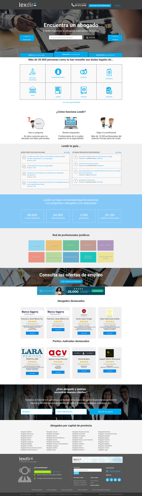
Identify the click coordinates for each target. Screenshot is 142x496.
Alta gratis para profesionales (100, 5)
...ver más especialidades (71, 102)
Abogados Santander (78, 434)
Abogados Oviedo (52, 448)
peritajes (58, 368)
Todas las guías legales (67, 490)
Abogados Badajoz (104, 444)
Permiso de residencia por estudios (110, 327)
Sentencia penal (32, 329)
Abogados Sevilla (26, 438)
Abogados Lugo (103, 450)
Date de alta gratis (105, 411)
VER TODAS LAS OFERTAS (71, 281)
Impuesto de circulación (84, 328)
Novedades (77, 467)
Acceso (117, 5)
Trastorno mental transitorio (32, 327)
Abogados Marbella (104, 432)
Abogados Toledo (103, 448)
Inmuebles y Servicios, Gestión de (110, 367)
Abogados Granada (26, 446)
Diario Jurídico (94, 485)
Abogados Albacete (78, 450)
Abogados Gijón (77, 446)
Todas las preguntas (52, 490)
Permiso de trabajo (109, 329)
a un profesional (71, 54)
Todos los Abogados (37, 490)
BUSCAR (90, 37)
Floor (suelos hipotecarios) (32, 366)
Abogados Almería (78, 448)
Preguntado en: (91, 158)
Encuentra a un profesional (80, 485)
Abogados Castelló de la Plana (107, 434)
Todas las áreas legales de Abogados (101, 490)
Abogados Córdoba (78, 444)
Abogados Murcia (52, 436)
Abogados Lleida (77, 438)
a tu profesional (105, 55)
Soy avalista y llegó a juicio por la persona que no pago (95, 156)
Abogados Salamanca (53, 442)
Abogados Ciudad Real (105, 446)
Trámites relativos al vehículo (84, 329)
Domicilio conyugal (83, 326)
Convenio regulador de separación (32, 326)
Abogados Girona (52, 440)
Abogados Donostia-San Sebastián (57, 444)
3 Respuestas (93, 175)
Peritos (115, 38)
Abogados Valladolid (53, 434)
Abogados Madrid (26, 432)
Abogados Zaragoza (27, 442)
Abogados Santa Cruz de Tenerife (82, 440)
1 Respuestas (99, 158)
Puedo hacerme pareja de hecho (88, 163)
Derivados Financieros (32, 368)
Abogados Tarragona (78, 436)
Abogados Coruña (52, 432)
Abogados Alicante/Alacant (29, 450)
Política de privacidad (26, 494)
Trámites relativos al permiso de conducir (86, 327)
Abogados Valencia (26, 436)
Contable (58, 366)
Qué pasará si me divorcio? (87, 180)
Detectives (27, 38)
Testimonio (32, 328)
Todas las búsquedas (82, 490)
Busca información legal (80, 481)
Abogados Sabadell (104, 436)
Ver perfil (32, 333)
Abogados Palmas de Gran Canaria (31, 448)
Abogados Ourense (104, 440)
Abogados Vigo (51, 450)
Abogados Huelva (103, 442)
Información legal (37, 55)
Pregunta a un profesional (80, 483)
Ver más (67, 152)
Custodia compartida (110, 326)
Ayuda (92, 483)
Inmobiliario (58, 367)
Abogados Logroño (52, 446)
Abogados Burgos (103, 438)
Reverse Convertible (32, 369)
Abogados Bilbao (26, 440)
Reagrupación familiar (109, 328)
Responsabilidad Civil (58, 326)
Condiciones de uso (40, 494)
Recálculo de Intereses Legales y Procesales (35, 367)
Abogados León (77, 442)
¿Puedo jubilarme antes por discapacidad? (40, 166)
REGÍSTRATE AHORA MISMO (42, 472)
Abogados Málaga (26, 444)
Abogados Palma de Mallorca (55, 438)
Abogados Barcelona (27, 434)
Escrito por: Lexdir (31, 160)
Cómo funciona (56, 472)
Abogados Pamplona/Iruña (80, 432)
